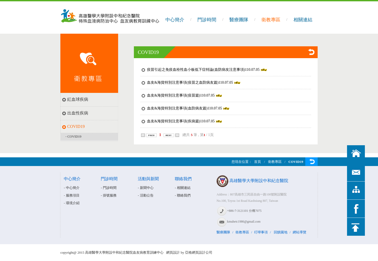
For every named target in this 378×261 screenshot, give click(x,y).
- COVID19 (73, 136)
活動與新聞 (148, 179)
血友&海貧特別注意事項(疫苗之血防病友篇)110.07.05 (190, 82)
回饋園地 (280, 232)
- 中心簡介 (72, 188)
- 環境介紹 (72, 203)
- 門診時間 (109, 188)
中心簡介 (174, 19)
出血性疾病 (77, 113)
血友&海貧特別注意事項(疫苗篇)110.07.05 (181, 95)
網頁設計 (173, 252)
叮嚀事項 (261, 232)
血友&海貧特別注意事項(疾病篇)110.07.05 (181, 121)
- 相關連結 (183, 188)
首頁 (257, 162)
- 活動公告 (146, 195)
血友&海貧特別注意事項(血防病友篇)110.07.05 (184, 108)
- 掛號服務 (109, 195)
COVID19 (76, 126)
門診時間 (206, 19)
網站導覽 (299, 232)
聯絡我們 (183, 179)
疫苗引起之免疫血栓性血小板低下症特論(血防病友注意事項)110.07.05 (203, 70)
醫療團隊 (238, 19)
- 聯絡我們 (183, 195)
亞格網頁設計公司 (198, 252)
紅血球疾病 (77, 99)
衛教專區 (270, 19)
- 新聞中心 (146, 188)
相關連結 (302, 19)
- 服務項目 (72, 195)
